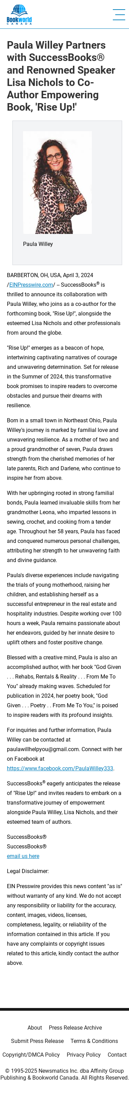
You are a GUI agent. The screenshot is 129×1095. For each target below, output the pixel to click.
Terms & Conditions (94, 1041)
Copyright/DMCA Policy (31, 1055)
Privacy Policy (84, 1055)
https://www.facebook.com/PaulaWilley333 (60, 768)
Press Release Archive (75, 1027)
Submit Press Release (37, 1041)
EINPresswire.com (31, 285)
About (35, 1027)
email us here (23, 856)
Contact (117, 1055)
